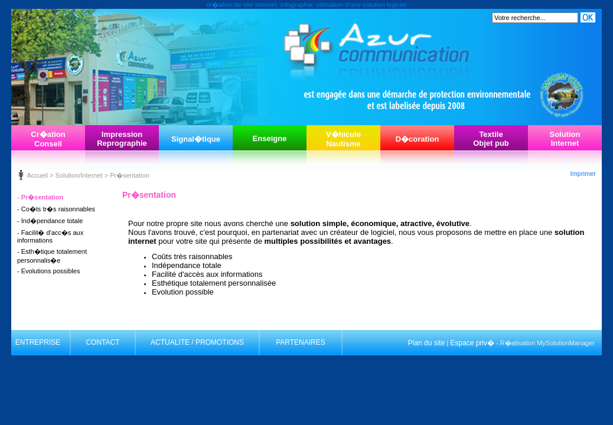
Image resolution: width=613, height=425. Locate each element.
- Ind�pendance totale (50, 220)
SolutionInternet (565, 139)
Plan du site (426, 343)
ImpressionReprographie (122, 139)
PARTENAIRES (300, 342)
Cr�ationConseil (48, 139)
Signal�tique (195, 139)
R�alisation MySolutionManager (547, 342)
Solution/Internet (78, 175)
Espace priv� (472, 343)
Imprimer (583, 173)
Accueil (37, 175)
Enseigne (270, 138)
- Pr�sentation (40, 197)
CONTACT (102, 342)
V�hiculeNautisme (343, 139)
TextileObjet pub (491, 139)
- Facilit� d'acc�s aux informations (50, 236)
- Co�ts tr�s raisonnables (56, 208)
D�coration (417, 139)
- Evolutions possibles (48, 270)
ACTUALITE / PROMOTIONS (197, 342)
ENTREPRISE (38, 342)
